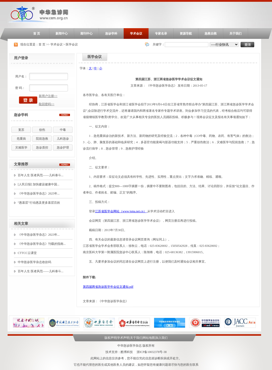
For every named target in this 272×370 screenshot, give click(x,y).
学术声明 (123, 338)
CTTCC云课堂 (27, 253)
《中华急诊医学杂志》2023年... (39, 234)
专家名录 (161, 33)
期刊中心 (86, 33)
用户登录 (21, 58)
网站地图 (149, 338)
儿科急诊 (63, 138)
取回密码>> (47, 104)
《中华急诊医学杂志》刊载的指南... (42, 244)
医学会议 (72, 44)
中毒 (63, 130)
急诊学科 (111, 33)
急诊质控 (42, 147)
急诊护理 (63, 147)
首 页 (36, 33)
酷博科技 (127, 352)
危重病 (21, 138)
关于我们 (235, 33)
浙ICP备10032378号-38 (152, 352)
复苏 (21, 130)
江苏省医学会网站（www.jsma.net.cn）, (121, 211)
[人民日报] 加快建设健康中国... (38, 184)
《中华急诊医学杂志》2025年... (39, 193)
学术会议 (136, 33)
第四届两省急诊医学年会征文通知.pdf (108, 286)
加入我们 (161, 338)
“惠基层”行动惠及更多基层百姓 (39, 202)
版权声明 (110, 338)
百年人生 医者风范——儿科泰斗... (40, 175)
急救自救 (211, 33)
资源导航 (186, 33)
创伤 (42, 130)
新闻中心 (62, 33)
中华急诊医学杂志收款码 (34, 262)
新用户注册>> (48, 96)
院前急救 (42, 138)
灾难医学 (21, 147)
